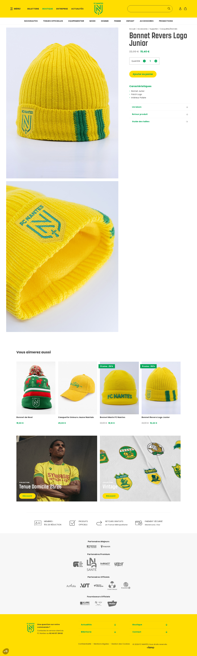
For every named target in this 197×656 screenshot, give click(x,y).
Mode (92, 21)
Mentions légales (101, 644)
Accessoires (146, 21)
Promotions (166, 21)
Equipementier (76, 21)
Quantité (135, 61)
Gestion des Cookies (120, 644)
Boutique (47, 8)
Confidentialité (84, 644)
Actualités (77, 8)
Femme (117, 21)
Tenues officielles (53, 21)
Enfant (130, 21)
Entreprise (62, 8)
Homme (105, 21)
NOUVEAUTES (31, 21)
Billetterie (33, 8)
